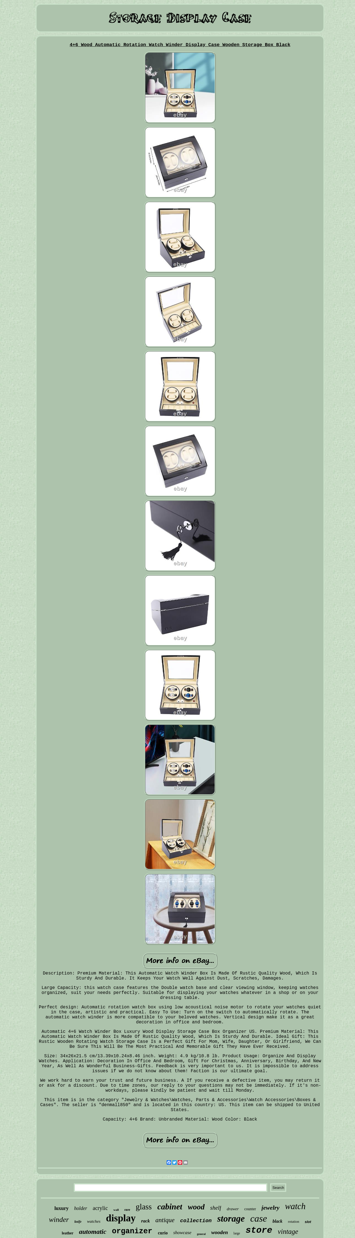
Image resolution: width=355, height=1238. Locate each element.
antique (164, 1220)
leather (67, 1233)
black (278, 1221)
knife (77, 1222)
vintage (288, 1231)
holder (80, 1208)
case (258, 1218)
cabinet (169, 1206)
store (259, 1230)
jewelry (271, 1207)
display (121, 1218)
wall (116, 1209)
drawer (233, 1209)
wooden (219, 1232)
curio (163, 1233)
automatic (92, 1231)
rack (145, 1221)
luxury (61, 1208)
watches (93, 1221)
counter (250, 1209)
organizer (132, 1231)
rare (127, 1209)
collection (196, 1221)
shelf (215, 1207)
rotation (293, 1221)
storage (231, 1219)
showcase (182, 1232)
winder (59, 1220)
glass (144, 1206)
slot (308, 1222)
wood (196, 1206)
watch (295, 1206)
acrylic (100, 1208)
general (201, 1234)
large (237, 1233)
